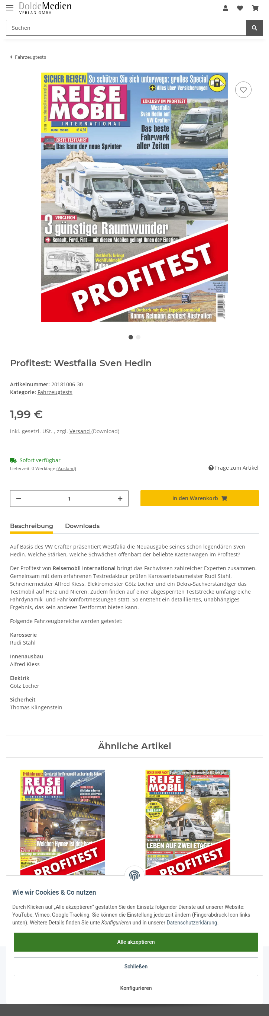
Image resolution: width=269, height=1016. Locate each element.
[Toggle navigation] (9, 4)
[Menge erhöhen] (120, 499)
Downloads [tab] (82, 526)
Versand (80, 431)
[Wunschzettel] (240, 8)
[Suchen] (126, 28)
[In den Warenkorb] (199, 498)
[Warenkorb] (255, 8)
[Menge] (69, 499)
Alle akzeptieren (136, 942)
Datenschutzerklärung (191, 923)
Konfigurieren (136, 988)
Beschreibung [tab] (31, 526)
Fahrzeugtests (55, 392)
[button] (225, 8)
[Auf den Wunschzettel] (243, 90)
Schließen (136, 966)
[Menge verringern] (18, 499)
